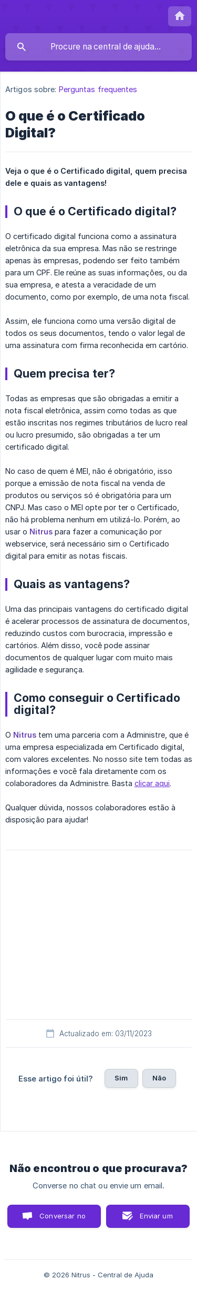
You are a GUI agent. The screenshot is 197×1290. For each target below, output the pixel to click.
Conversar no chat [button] (62, 1220)
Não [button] (159, 1078)
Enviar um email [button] (156, 1220)
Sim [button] (121, 1078)
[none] (179, 16)
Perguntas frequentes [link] (98, 89)
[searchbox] (98, 47)
